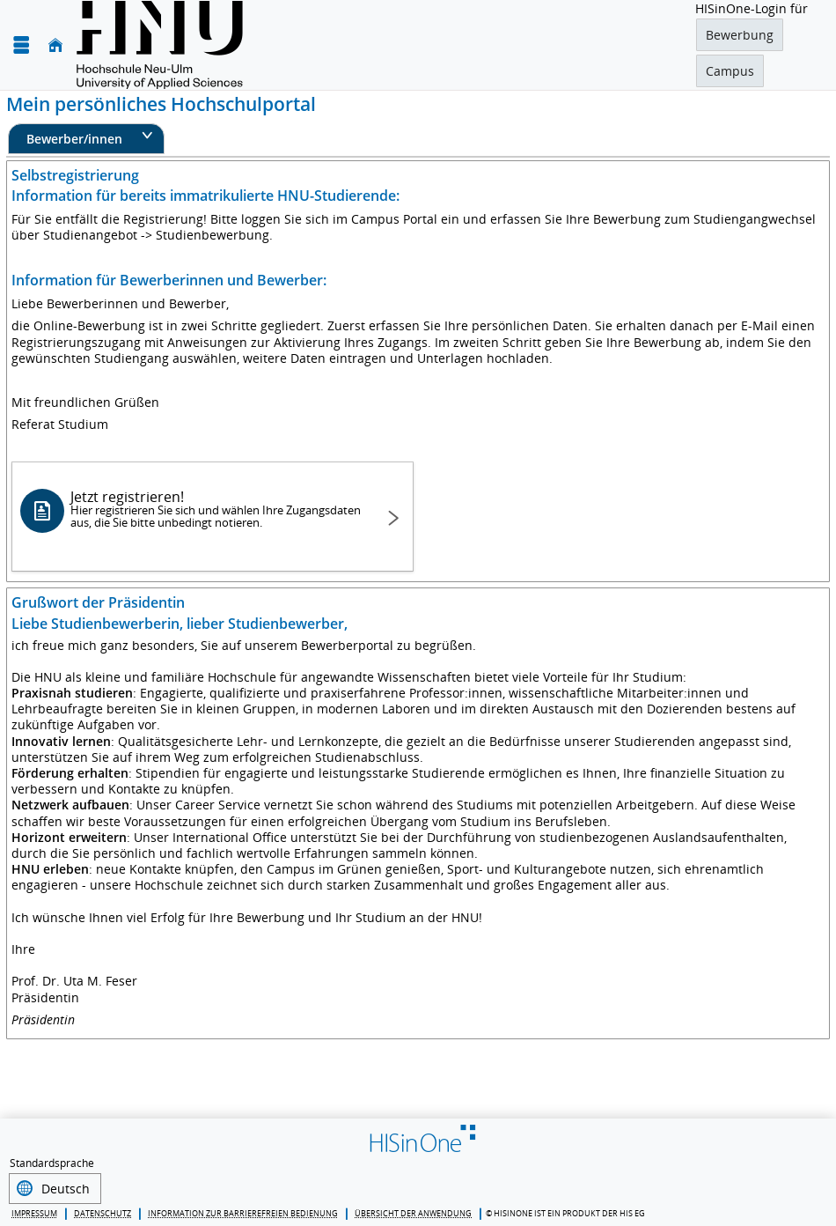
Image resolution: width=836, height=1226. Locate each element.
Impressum (34, 1211)
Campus (730, 71)
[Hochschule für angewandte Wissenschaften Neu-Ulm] (160, 45)
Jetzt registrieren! (216, 508)
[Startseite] (55, 45)
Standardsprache (52, 1163)
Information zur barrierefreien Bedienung (243, 1211)
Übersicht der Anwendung (413, 1211)
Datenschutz (102, 1211)
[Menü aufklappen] (21, 45)
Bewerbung (740, 34)
